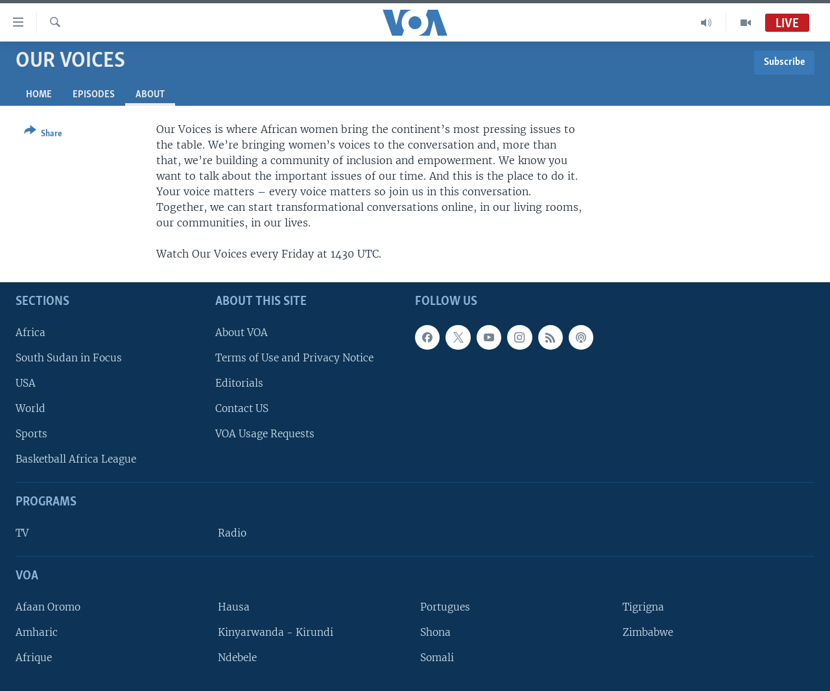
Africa (30, 332)
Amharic (37, 632)
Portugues (445, 607)
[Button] (43, 134)
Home (39, 95)
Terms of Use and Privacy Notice (294, 358)
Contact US (241, 408)
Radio (232, 533)
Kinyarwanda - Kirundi (275, 632)
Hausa (234, 607)
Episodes (94, 95)
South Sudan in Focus (69, 358)
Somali (437, 657)
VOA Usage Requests (264, 434)
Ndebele (237, 657)
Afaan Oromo (48, 607)
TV (22, 533)
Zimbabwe (647, 632)
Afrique (34, 657)
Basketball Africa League (76, 459)
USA (26, 383)
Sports (31, 434)
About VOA (241, 332)
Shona (435, 632)
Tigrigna (643, 607)
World (30, 408)
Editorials (239, 383)
